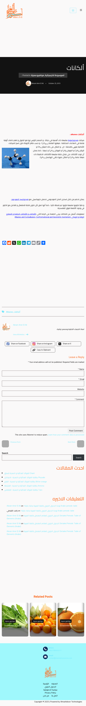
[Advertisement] (43, 39)
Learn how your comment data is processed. (49, 434)
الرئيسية (46, 683)
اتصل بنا (54, 695)
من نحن (46, 695)
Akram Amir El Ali (14, 506)
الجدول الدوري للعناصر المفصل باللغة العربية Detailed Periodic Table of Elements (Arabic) (44, 517)
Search (5, 453)
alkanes (9, 312)
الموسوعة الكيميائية (54, 75)
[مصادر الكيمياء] (14, 10)
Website (80, 389)
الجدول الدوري (50, 686)
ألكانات (17, 312)
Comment (79, 399)
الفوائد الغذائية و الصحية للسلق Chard (19, 473)
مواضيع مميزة (37, 75)
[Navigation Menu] (73, 10)
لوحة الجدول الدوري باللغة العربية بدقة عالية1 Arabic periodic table (50, 506)
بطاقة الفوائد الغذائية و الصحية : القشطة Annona (24, 486)
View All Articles (20, 334)
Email (81, 379)
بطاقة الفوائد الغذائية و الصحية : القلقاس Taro (23, 490)
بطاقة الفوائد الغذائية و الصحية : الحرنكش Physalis (24, 477)
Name (81, 369)
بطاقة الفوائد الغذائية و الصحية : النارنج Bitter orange (25, 481)
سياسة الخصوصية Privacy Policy (50, 691)
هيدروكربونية (73, 140)
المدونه (54, 683)
